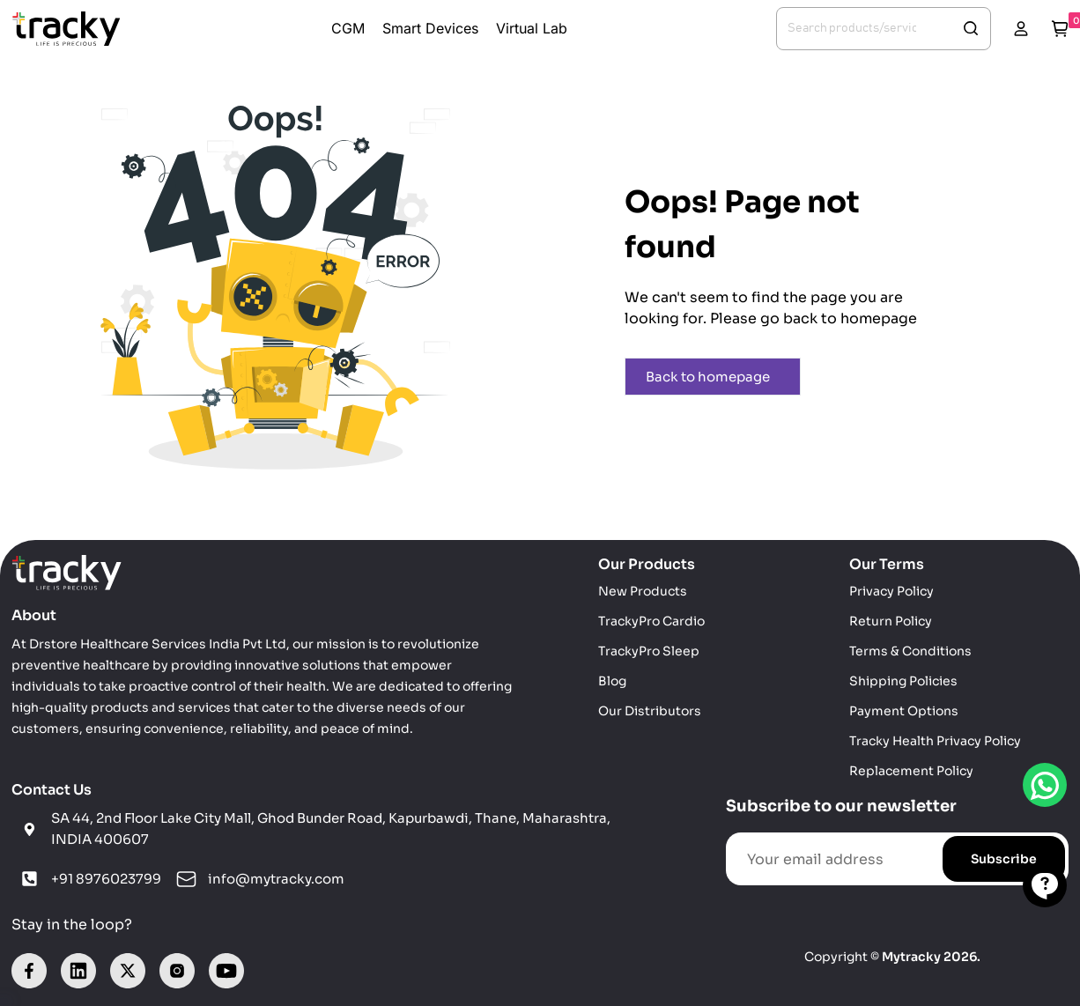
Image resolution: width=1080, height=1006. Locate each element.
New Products (642, 591)
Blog (612, 681)
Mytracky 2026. (931, 957)
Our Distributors (649, 711)
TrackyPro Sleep (648, 651)
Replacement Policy (911, 771)
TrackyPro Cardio (651, 621)
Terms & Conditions (910, 651)
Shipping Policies (903, 681)
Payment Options (903, 711)
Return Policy (890, 621)
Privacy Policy (891, 591)
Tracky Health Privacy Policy (935, 741)
